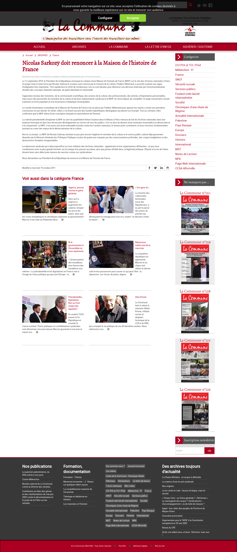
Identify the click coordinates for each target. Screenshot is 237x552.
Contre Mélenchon (30, 479)
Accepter (133, 18)
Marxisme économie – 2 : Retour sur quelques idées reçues (78, 483)
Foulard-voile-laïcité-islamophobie (187, 95)
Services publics (185, 89)
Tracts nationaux (114, 485)
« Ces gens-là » (79, 214)
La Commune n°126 (195, 389)
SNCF (178, 79)
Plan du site (160, 546)
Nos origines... (168, 486)
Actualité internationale (189, 116)
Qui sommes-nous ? (115, 466)
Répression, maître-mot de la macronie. (40, 277)
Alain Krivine (126, 277)
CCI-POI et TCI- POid (188, 65)
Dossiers (180, 135)
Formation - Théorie (72, 477)
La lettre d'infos (158, 47)
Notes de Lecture (186, 154)
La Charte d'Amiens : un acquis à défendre (181, 477)
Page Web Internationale (190, 163)
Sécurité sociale (185, 84)
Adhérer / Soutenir (197, 47)
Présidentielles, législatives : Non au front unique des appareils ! (91, 279)
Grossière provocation (172, 515)
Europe (179, 130)
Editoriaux (110, 480)
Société (180, 102)
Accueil (40, 47)
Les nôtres (111, 471)
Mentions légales (140, 546)
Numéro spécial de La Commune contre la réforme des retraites (37, 485)
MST (178, 149)
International (183, 144)
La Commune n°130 (195, 193)
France (179, 75)
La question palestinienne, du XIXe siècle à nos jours (35, 473)
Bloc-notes (130, 485)
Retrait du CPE (168, 527)
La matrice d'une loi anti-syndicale (178, 481)
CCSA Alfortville (185, 168)
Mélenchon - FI (184, 70)
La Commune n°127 (195, 340)
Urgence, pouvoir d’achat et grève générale (42, 214)
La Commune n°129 (195, 242)
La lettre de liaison (141, 480)
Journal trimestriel (136, 466)
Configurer (105, 18)
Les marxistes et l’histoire (75, 503)
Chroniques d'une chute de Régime (191, 109)
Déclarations (124, 480)
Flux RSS (122, 546)
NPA (178, 159)
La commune (118, 47)
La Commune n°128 (195, 291)
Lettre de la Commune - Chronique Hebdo (125, 476)
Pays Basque (183, 125)
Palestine (181, 120)
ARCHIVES (79, 47)
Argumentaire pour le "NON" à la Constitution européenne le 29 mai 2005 (182, 522)
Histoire (180, 139)
